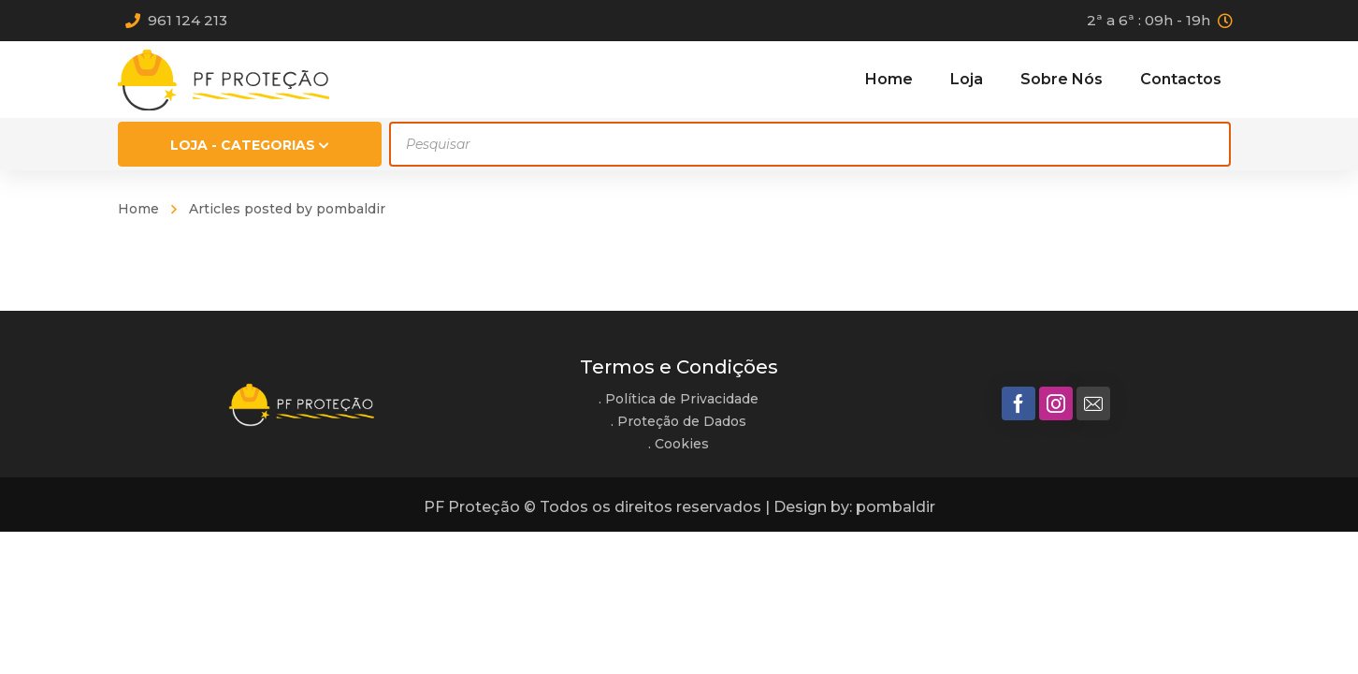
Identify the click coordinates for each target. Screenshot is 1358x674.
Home (138, 208)
